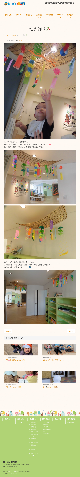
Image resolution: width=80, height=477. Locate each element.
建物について (34, 442)
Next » (71, 331)
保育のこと (39, 16)
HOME (7, 419)
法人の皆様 (71, 419)
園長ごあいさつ (33, 446)
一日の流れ (46, 422)
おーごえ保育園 (13, 471)
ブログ (18, 15)
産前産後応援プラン (46, 430)
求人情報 (49, 15)
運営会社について (33, 450)
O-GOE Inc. (13, 473)
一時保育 (45, 427)
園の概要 (33, 429)
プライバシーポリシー (33, 454)
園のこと (29, 15)
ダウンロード (59, 16)
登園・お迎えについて (33, 435)
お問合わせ (70, 16)
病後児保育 (46, 433)
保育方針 (33, 424)
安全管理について (33, 439)
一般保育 (45, 424)
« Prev (8, 331)
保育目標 (33, 427)
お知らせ (8, 15)
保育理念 (33, 422)
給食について (34, 432)
